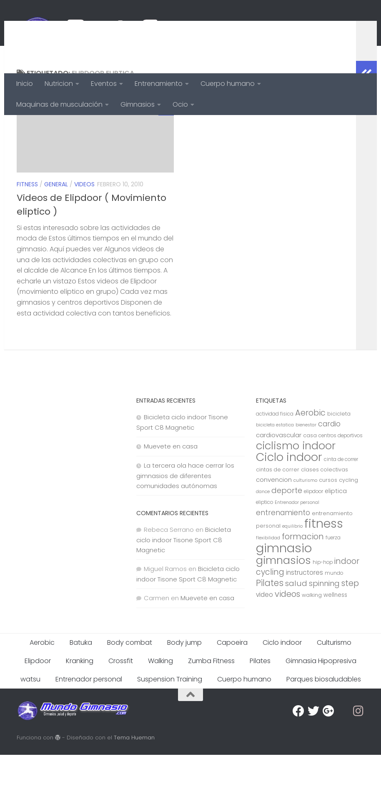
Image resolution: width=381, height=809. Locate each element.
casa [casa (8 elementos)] (310, 489)
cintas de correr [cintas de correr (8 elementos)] (277, 523)
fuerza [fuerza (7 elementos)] (333, 592)
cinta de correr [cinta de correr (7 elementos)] (341, 513)
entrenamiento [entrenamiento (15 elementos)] (283, 567)
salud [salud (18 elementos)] (296, 637)
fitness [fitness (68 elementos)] (323, 577)
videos (84, 238)
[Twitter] (313, 765)
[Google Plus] (328, 765)
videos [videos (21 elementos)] (287, 648)
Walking (160, 715)
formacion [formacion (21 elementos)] (303, 590)
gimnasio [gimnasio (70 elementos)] (284, 602)
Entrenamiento (159, 83)
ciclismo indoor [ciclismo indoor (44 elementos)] (296, 499)
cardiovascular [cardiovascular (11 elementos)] (278, 489)
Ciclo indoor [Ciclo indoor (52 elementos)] (289, 511)
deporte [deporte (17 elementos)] (286, 544)
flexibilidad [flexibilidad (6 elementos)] (268, 592)
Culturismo (334, 696)
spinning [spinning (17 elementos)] (324, 637)
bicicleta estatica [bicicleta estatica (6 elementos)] (275, 479)
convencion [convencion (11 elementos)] (274, 533)
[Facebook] (298, 765)
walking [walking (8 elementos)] (312, 649)
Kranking (79, 715)
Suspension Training (169, 733)
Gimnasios (137, 104)
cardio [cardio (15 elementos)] (329, 478)
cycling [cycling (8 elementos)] (348, 534)
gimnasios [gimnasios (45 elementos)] (283, 614)
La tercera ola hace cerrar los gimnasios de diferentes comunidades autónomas (185, 529)
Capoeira (232, 696)
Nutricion (59, 83)
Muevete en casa (171, 500)
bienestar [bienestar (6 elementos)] (306, 479)
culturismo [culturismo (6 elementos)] (305, 534)
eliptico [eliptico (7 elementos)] (264, 556)
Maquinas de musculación (59, 104)
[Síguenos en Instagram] (358, 765)
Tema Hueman (134, 792)
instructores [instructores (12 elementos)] (304, 626)
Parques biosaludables (323, 733)
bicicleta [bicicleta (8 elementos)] (339, 467)
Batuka (81, 696)
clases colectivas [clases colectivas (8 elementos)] (324, 523)
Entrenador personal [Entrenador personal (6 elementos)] (297, 557)
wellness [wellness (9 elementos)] (335, 649)
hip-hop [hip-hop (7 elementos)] (323, 616)
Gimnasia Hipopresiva (321, 715)
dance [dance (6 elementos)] (263, 546)
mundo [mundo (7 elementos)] (334, 627)
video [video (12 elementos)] (264, 648)
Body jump (184, 696)
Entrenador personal (88, 733)
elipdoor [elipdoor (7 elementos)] (313, 545)
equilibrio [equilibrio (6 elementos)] (292, 580)
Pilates (260, 715)
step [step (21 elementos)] (350, 637)
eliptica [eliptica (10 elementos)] (336, 545)
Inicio (24, 83)
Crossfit (120, 715)
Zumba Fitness (211, 715)
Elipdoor (38, 715)
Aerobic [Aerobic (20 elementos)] (310, 467)
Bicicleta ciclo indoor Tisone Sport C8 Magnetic (183, 594)
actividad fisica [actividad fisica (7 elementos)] (274, 468)
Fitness (27, 238)
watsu (30, 733)
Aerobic (42, 696)
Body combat (129, 696)
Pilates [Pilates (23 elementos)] (269, 637)
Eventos (104, 83)
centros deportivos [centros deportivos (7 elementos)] (340, 489)
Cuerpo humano (228, 83)
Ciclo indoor (282, 696)
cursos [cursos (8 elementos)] (328, 534)
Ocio (180, 104)
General (56, 238)
